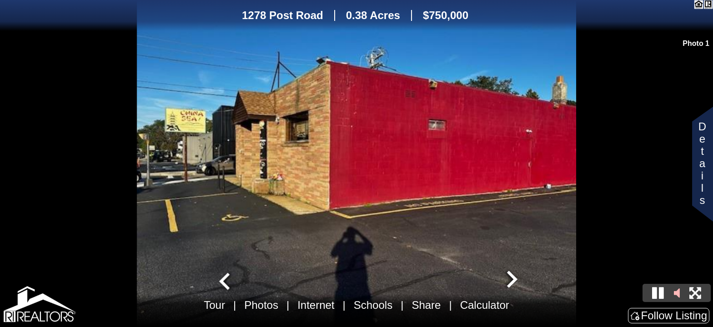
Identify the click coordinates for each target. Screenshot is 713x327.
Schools (373, 305)
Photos (261, 305)
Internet (315, 305)
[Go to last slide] (225, 280)
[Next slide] (511, 280)
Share (426, 305)
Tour (214, 305)
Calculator (484, 305)
